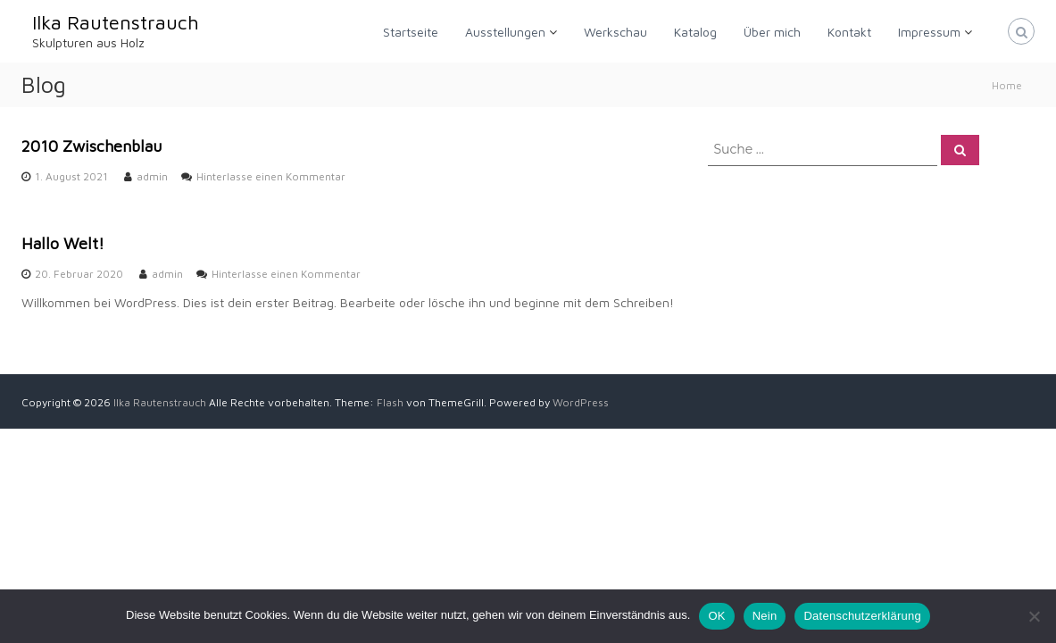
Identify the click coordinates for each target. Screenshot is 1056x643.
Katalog (695, 31)
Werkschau (615, 31)
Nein (765, 615)
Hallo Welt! (62, 243)
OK (716, 615)
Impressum (929, 31)
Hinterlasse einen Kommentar (270, 176)
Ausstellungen (505, 31)
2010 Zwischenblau (91, 146)
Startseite (410, 31)
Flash (390, 402)
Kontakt (849, 31)
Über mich (772, 31)
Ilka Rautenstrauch (115, 22)
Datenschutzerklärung (861, 615)
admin (152, 176)
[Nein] (1034, 616)
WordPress (581, 402)
